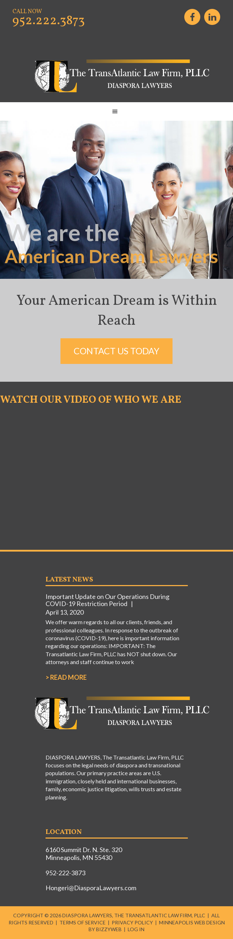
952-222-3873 (65, 873)
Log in (136, 929)
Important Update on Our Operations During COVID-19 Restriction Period (107, 600)
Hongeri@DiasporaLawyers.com (91, 888)
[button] (116, 111)
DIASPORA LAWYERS (116, 76)
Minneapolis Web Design (192, 922)
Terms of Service (82, 922)
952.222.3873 (48, 21)
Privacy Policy (132, 922)
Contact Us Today (116, 350)
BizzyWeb (109, 929)
